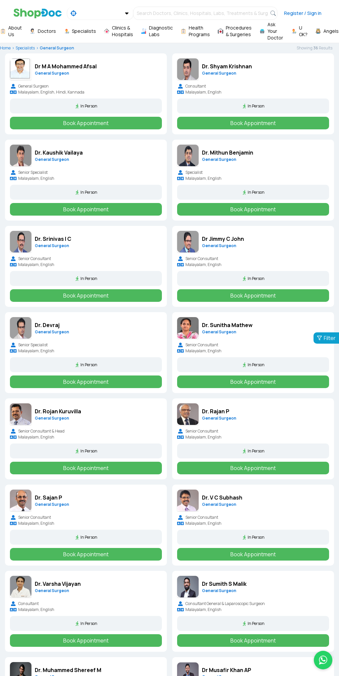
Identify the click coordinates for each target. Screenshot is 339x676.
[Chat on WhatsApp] (323, 660)
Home (5, 48)
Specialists (25, 48)
